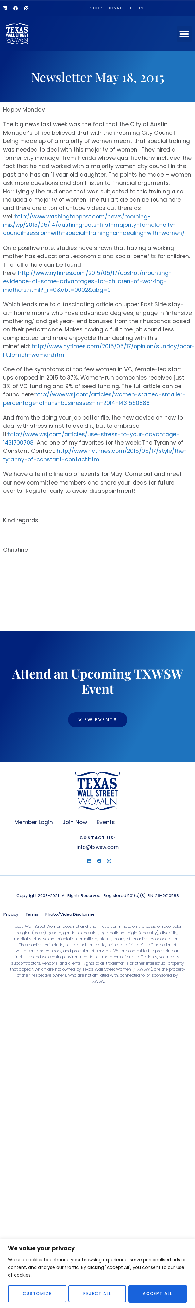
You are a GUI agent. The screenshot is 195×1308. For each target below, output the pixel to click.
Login (137, 8)
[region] (97, 1273)
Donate (116, 8)
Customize (36, 1293)
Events (106, 822)
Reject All (97, 1293)
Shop (96, 8)
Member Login (33, 822)
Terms (31, 914)
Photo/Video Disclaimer (70, 914)
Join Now (74, 822)
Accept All (158, 1293)
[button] (184, 34)
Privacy (10, 914)
